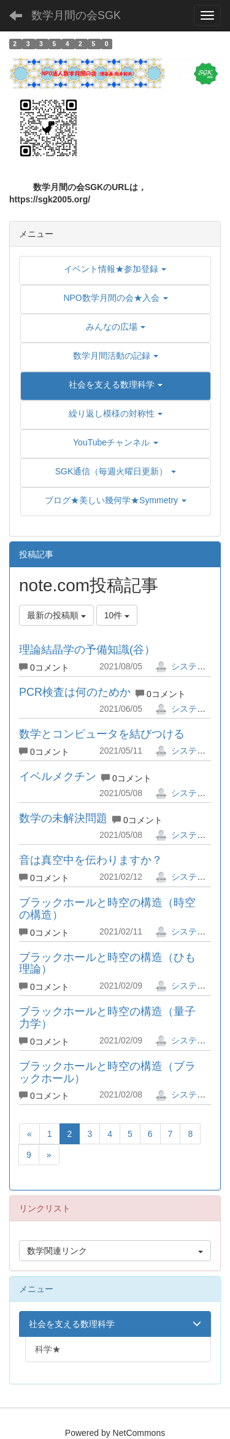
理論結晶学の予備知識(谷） (87, 650)
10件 (116, 615)
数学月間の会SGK (76, 15)
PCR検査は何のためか (75, 692)
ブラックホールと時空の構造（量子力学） (107, 1017)
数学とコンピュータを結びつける (102, 734)
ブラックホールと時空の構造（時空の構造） (107, 908)
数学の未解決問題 (63, 818)
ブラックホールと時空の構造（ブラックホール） (107, 1072)
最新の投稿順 (56, 615)
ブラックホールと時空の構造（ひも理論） (107, 963)
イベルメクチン (57, 776)
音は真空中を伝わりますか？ (91, 860)
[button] (115, 384)
